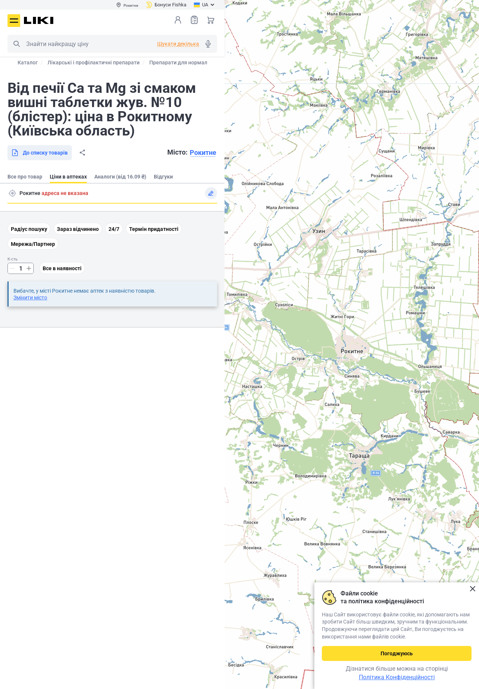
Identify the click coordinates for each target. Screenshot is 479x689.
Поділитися (82, 152)
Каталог (28, 62)
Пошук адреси (12, 193)
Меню (13, 20)
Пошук (16, 44)
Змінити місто (30, 298)
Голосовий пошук (208, 44)
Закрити (472, 588)
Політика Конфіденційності (397, 677)
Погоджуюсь (397, 653)
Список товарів (194, 19)
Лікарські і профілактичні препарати (94, 62)
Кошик (210, 19)
